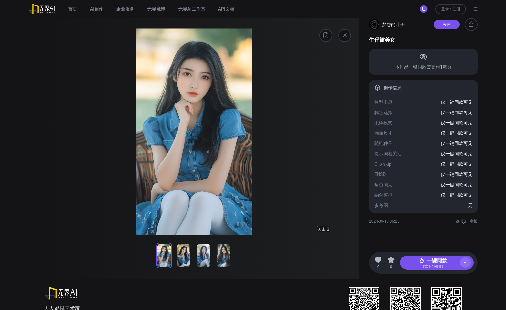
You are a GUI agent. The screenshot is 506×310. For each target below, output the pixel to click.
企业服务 (125, 9)
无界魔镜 (156, 9)
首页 (72, 9)
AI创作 (96, 9)
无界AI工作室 (191, 9)
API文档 (226, 9)
